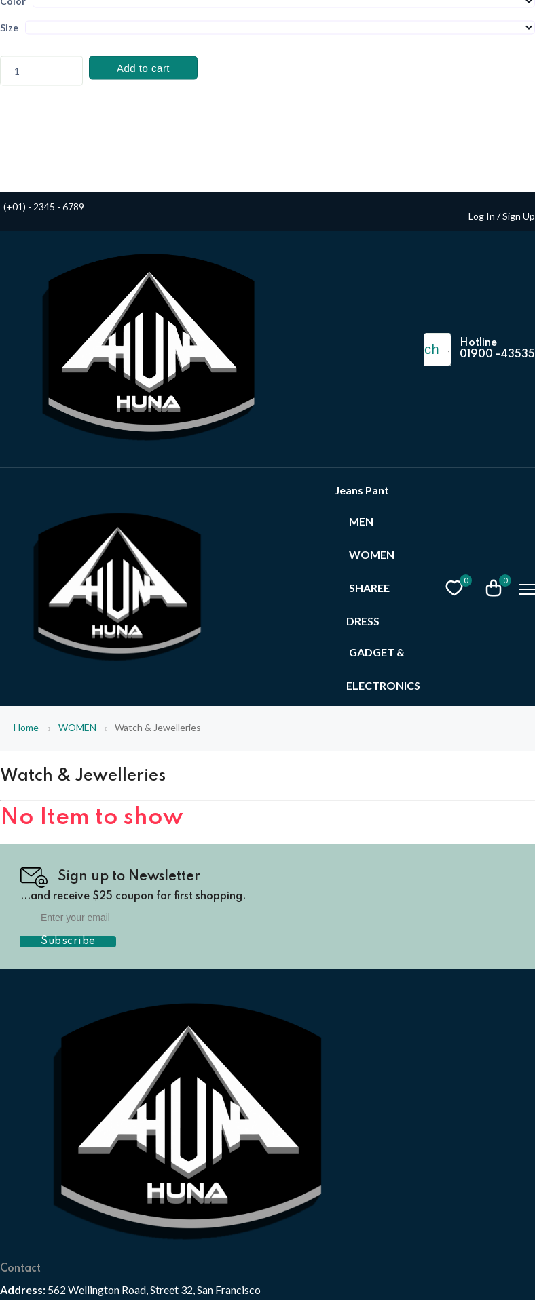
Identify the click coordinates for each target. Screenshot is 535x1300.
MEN (361, 521)
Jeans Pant (362, 490)
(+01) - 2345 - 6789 (43, 207)
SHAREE (369, 587)
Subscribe (68, 941)
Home (26, 727)
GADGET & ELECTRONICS (383, 669)
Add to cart (143, 68)
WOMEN (371, 554)
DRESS (363, 620)
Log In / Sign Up (501, 216)
